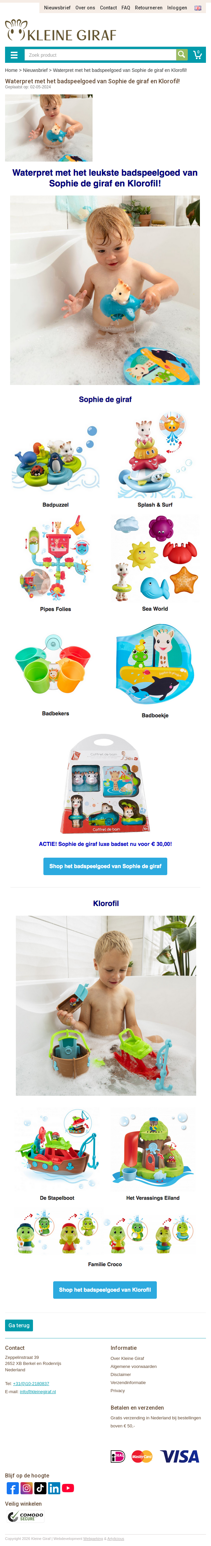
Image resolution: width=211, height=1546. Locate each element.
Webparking (93, 1539)
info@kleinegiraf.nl (38, 1391)
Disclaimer (121, 1374)
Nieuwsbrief (57, 7)
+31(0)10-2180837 (31, 1383)
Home (11, 70)
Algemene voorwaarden (134, 1366)
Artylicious (115, 1539)
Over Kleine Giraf (127, 1358)
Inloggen (177, 7)
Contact (108, 7)
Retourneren (149, 7)
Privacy (118, 1390)
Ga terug (19, 1325)
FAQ (125, 7)
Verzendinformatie (128, 1382)
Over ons (85, 7)
